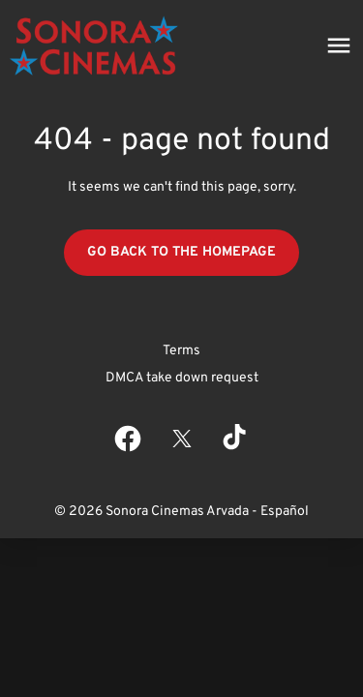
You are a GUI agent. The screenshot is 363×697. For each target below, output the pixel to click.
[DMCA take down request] (182, 378)
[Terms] (181, 351)
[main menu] (338, 45)
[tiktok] (236, 438)
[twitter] (181, 438)
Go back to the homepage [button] (181, 252)
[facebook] (127, 438)
